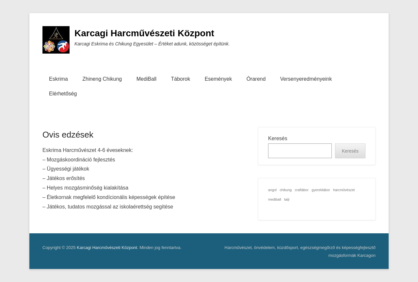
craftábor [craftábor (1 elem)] (302, 190)
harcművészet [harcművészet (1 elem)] (344, 190)
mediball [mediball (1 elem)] (274, 199)
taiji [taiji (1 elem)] (286, 199)
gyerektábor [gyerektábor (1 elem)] (321, 190)
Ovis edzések (67, 135)
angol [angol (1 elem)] (272, 190)
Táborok (180, 79)
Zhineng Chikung (102, 79)
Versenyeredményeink (306, 79)
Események (218, 79)
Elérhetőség (63, 93)
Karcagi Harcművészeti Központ (144, 33)
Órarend (256, 79)
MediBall (146, 79)
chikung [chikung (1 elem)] (286, 190)
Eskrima (58, 79)
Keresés (277, 138)
